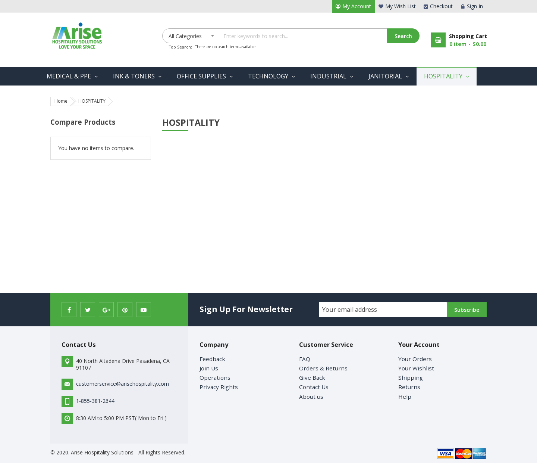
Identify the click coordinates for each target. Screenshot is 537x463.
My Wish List (400, 6)
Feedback (212, 359)
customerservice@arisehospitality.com (122, 383)
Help (404, 396)
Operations (215, 377)
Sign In (475, 6)
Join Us (209, 368)
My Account (356, 6)
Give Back (312, 377)
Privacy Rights (219, 387)
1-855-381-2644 (95, 400)
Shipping (410, 377)
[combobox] (318, 35)
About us (311, 396)
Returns (409, 387)
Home (60, 101)
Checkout (441, 6)
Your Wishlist (416, 368)
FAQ (304, 359)
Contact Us (314, 387)
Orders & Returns (323, 368)
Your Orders (415, 359)
